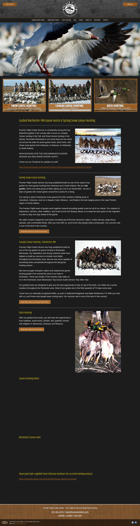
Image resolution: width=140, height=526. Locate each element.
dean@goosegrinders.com (76, 512)
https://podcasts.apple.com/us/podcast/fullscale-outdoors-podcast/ (48, 479)
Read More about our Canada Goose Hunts (35, 302)
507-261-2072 (10, 4)
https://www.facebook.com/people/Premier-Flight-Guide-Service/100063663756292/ (55, 167)
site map (78, 515)
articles (61, 515)
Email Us (130, 4)
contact (69, 515)
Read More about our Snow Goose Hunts (34, 231)
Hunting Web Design (21, 523)
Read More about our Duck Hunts (31, 329)
